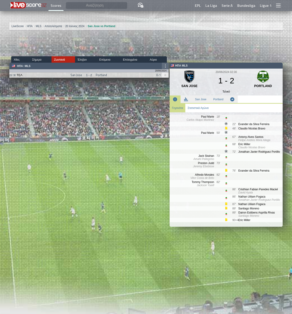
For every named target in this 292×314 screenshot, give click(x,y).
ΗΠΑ (20, 66)
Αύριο (104, 59)
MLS (28, 66)
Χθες (17, 59)
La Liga (211, 5)
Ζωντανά (43, 59)
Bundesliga (246, 5)
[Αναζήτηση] (96, 5)
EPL (198, 5)
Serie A (227, 5)
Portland (218, 99)
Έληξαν (57, 59)
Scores (56, 5)
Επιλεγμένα (90, 59)
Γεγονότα (177, 108)
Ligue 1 (265, 5)
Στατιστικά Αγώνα (198, 108)
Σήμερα (28, 59)
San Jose (200, 99)
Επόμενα (72, 59)
